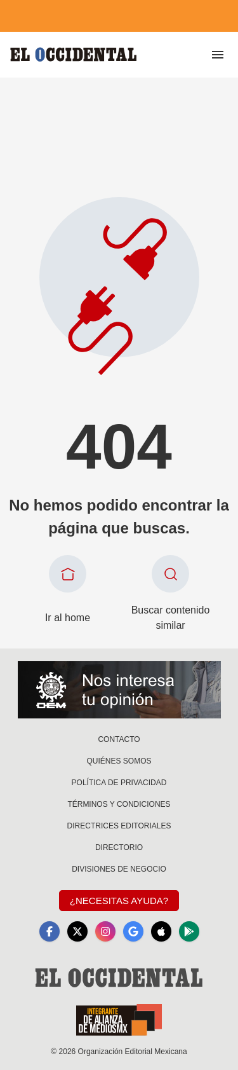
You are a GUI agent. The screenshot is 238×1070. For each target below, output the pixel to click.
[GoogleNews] (133, 931)
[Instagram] (105, 931)
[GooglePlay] (189, 931)
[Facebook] (49, 931)
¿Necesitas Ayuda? (119, 900)
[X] (77, 931)
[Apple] (161, 931)
